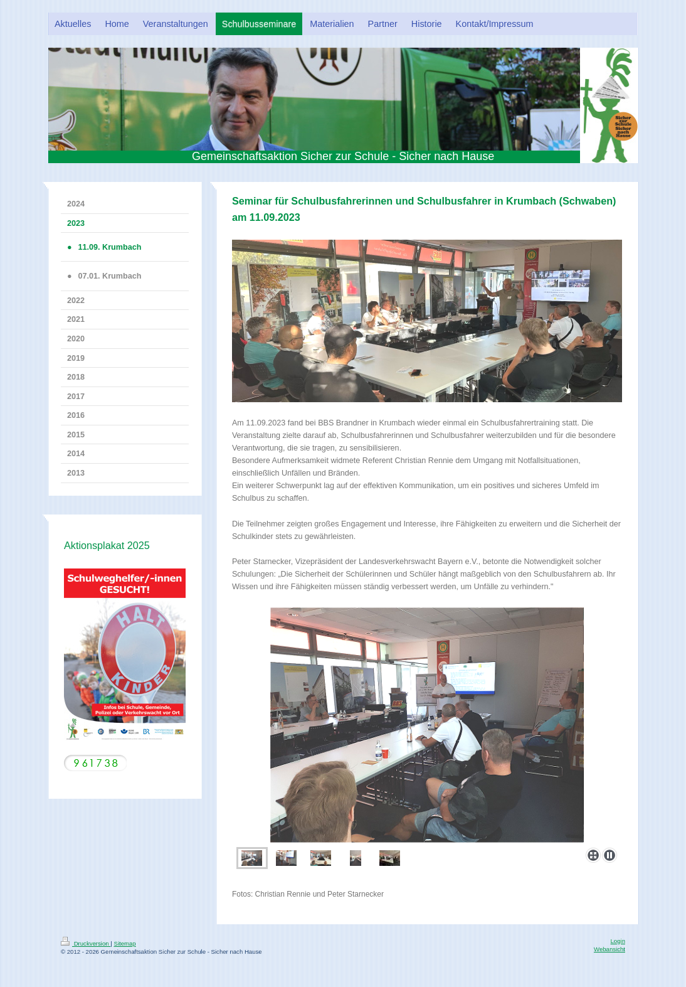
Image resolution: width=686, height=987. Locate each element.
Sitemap (124, 943)
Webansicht (609, 949)
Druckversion (85, 943)
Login (618, 940)
